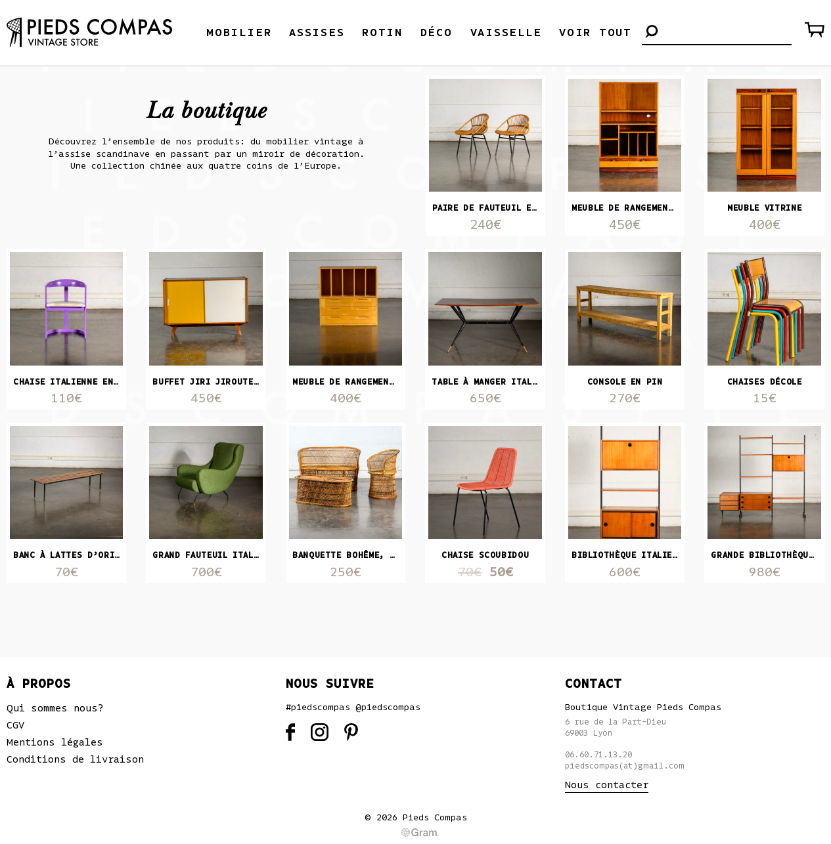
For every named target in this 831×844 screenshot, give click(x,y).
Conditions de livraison (75, 759)
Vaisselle (506, 33)
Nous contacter (606, 785)
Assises (316, 33)
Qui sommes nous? (55, 708)
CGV (15, 725)
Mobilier (238, 33)
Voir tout (595, 33)
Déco (436, 33)
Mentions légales (55, 742)
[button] (652, 32)
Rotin (382, 33)
